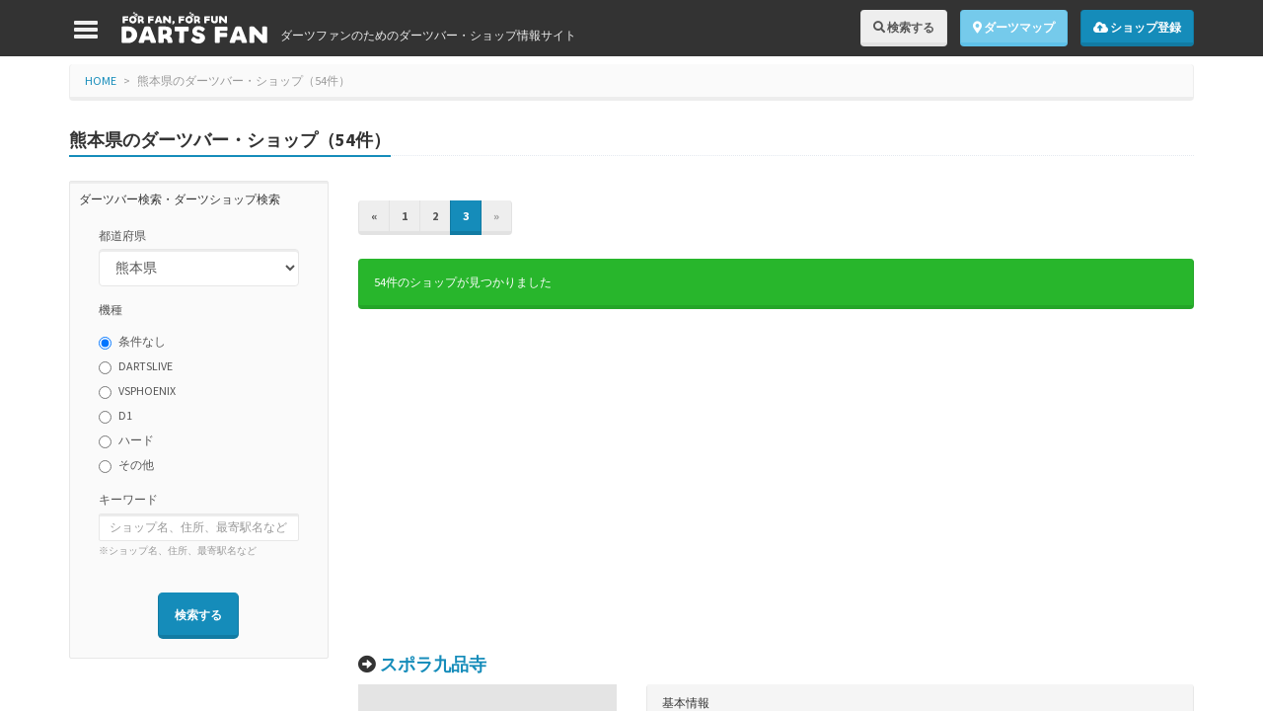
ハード (126, 440)
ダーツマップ (1014, 27)
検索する (903, 27)
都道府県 (122, 235)
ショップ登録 (1137, 27)
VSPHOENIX (137, 391)
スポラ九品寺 (433, 664)
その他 (126, 465)
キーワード (128, 499)
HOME (100, 80)
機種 (110, 309)
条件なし (132, 342)
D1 (115, 416)
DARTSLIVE (136, 366)
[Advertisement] (776, 482)
